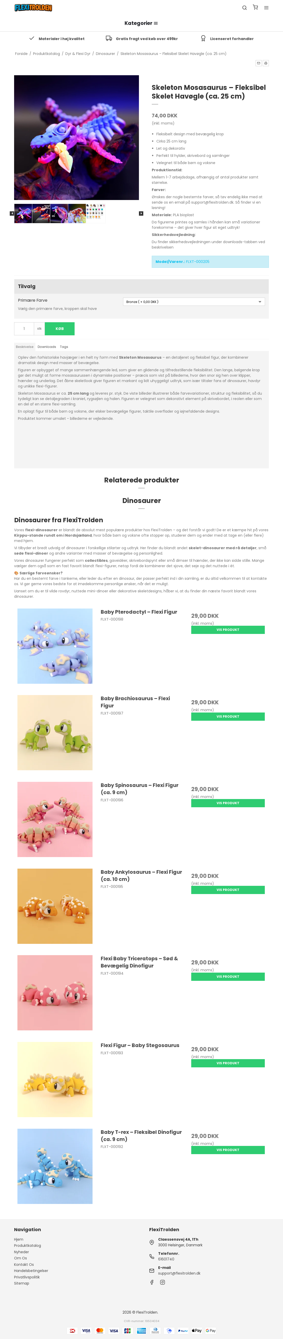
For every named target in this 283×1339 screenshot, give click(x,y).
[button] (259, 63)
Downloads (47, 347)
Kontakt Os (24, 1264)
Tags (64, 347)
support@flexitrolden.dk (179, 1273)
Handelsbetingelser (31, 1270)
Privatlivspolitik (27, 1277)
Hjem (18, 1239)
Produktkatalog (27, 1245)
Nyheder (21, 1252)
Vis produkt (228, 630)
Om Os (20, 1258)
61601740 (166, 1259)
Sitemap (21, 1283)
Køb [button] (60, 328)
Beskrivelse (25, 347)
